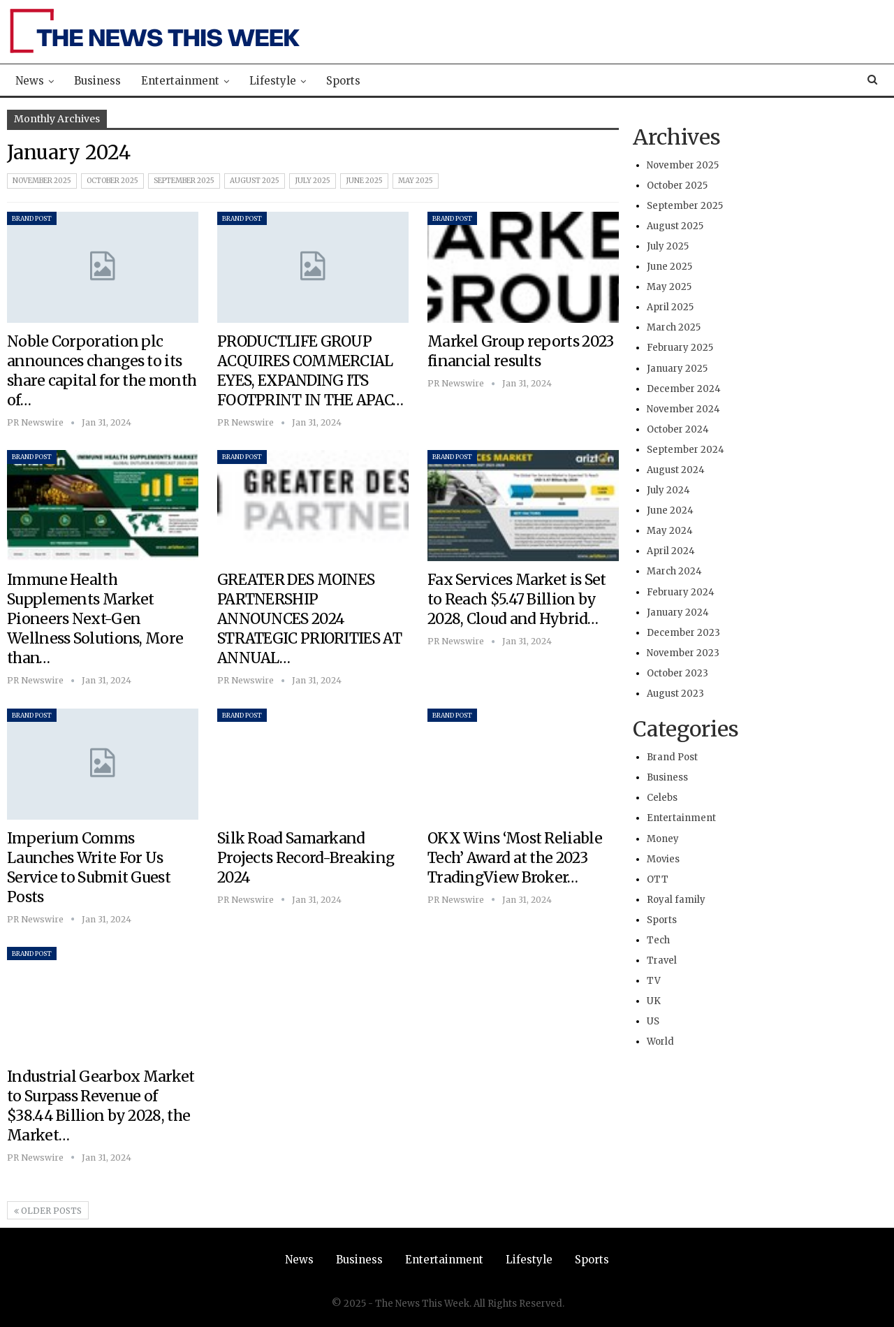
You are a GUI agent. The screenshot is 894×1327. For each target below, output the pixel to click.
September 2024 (685, 450)
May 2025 (415, 180)
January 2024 (678, 612)
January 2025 (677, 369)
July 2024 (668, 490)
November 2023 (683, 653)
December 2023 (683, 633)
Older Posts (48, 1210)
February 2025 (680, 348)
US (653, 1021)
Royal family (676, 900)
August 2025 (254, 180)
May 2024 (670, 531)
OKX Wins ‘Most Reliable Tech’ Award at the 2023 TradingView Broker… (514, 858)
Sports (343, 80)
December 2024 (684, 389)
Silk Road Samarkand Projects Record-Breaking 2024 (305, 858)
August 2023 (675, 693)
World (660, 1041)
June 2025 (364, 180)
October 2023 (677, 673)
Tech (658, 940)
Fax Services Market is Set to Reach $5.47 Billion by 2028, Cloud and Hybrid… (516, 599)
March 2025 (674, 327)
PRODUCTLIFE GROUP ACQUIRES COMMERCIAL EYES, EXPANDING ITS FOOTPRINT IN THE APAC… (310, 370)
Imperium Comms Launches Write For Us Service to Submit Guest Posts (88, 867)
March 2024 (674, 571)
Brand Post (32, 218)
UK (654, 1001)
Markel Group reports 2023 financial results (520, 351)
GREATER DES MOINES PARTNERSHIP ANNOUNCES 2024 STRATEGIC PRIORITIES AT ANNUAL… (309, 618)
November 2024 (683, 409)
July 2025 (312, 180)
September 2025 (184, 180)
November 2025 (42, 180)
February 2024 (681, 592)
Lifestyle (272, 80)
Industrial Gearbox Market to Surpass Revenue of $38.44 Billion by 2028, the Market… (101, 1106)
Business (97, 80)
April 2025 (670, 307)
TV (654, 981)
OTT (657, 879)
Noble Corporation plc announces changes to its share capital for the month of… (101, 370)
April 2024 (671, 551)
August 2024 (676, 470)
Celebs (662, 798)
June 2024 (670, 510)
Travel (662, 960)
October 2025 (112, 180)
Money (663, 839)
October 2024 (678, 429)
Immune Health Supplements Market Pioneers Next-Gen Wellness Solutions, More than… (95, 618)
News (29, 80)
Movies (663, 859)
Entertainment (180, 80)
